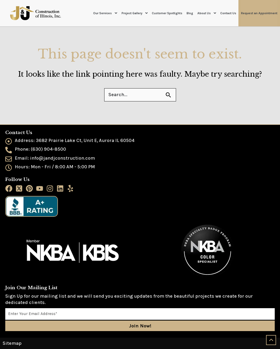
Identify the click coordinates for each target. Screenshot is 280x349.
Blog (190, 13)
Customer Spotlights (167, 13)
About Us (206, 13)
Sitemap (12, 343)
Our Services (105, 13)
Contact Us (228, 13)
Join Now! (140, 326)
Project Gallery (135, 13)
